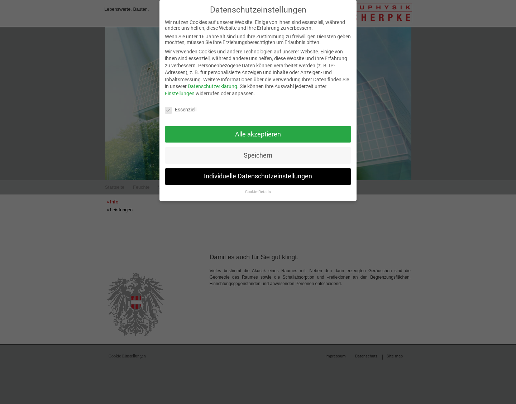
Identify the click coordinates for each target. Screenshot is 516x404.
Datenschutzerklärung (212, 83)
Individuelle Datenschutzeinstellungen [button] (258, 173)
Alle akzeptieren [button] (258, 130)
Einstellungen (180, 90)
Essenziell (180, 106)
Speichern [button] (258, 151)
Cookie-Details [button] (258, 188)
